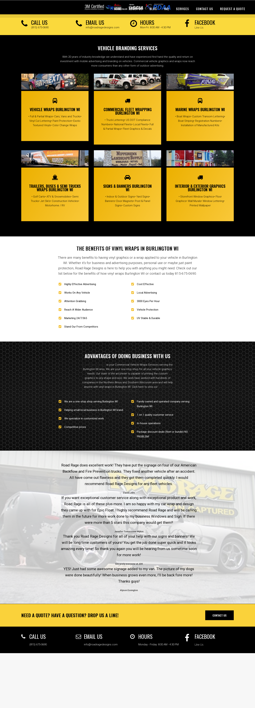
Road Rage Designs (94, 364)
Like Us (199, 27)
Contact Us (219, 615)
